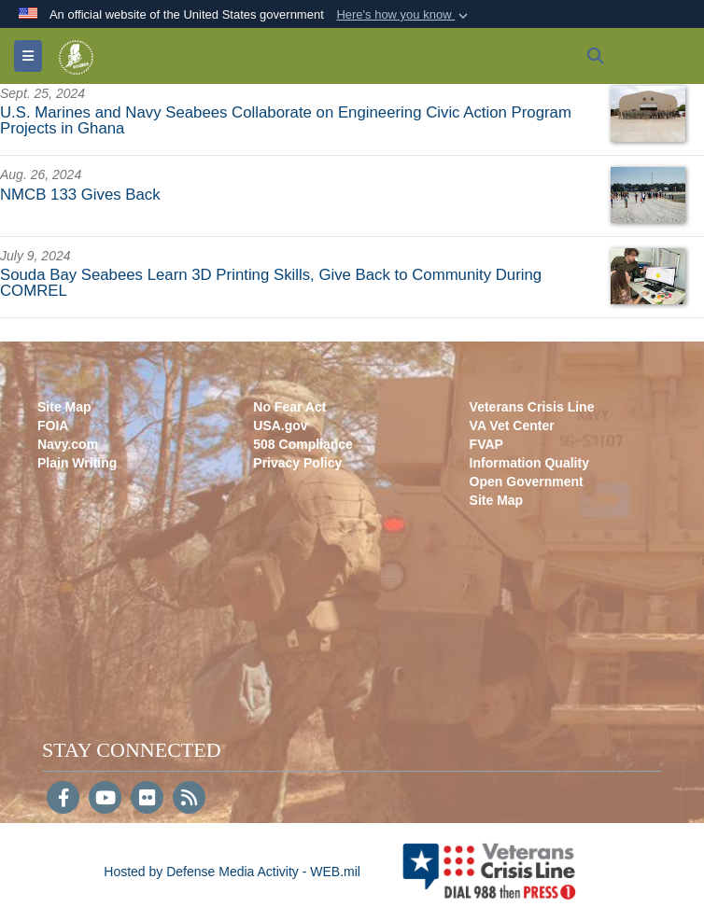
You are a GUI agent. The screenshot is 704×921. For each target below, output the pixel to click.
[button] (404, 15)
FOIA (52, 425)
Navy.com (67, 444)
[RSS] (189, 799)
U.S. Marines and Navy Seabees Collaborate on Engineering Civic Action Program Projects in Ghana (285, 120)
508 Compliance (303, 444)
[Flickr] (147, 799)
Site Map (64, 406)
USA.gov (280, 425)
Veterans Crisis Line (532, 406)
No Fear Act (289, 406)
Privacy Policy (297, 462)
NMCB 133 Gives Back (80, 194)
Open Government (527, 481)
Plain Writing (77, 462)
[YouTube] (105, 799)
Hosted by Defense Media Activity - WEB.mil (232, 871)
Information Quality (529, 462)
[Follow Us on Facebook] (63, 799)
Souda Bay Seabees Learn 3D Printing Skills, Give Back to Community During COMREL (271, 283)
